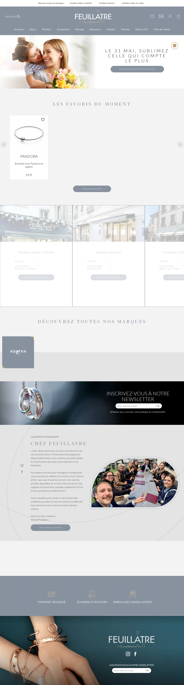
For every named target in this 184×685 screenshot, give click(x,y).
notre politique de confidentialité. (149, 411)
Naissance (95, 29)
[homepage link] (93, 16)
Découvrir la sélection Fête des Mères (137, 69)
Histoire (125, 29)
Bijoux (33, 29)
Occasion (19, 29)
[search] (18, 16)
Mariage (79, 29)
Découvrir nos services (51, 528)
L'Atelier (110, 29)
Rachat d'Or (141, 29)
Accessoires (63, 29)
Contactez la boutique (36, 277)
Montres (46, 29)
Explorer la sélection (92, 189)
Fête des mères (162, 29)
